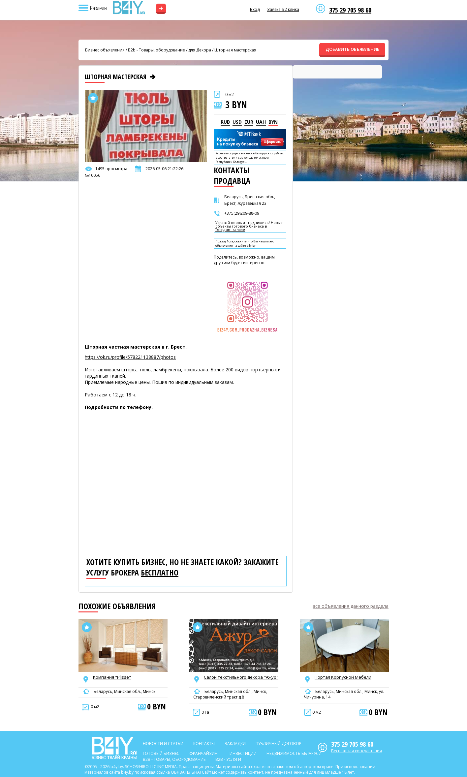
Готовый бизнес (161, 753)
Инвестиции (243, 753)
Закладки (235, 743)
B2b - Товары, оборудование (156, 50)
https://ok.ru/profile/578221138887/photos (130, 357)
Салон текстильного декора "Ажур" (241, 677)
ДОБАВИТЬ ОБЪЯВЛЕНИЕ (352, 49)
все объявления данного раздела (351, 606)
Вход (255, 9)
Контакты (204, 743)
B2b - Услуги (228, 759)
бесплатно (159, 572)
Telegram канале (230, 230)
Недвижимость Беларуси (294, 753)
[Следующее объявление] (152, 77)
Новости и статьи (163, 743)
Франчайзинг (204, 753)
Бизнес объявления (105, 50)
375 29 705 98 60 (350, 10)
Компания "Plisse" (112, 677)
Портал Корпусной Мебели (343, 677)
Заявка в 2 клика (283, 9)
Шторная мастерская (235, 50)
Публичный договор (278, 743)
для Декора (199, 50)
